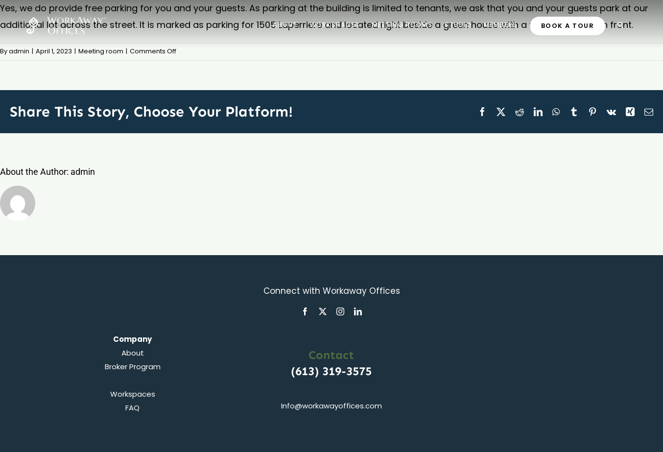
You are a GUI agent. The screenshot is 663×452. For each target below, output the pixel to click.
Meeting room (100, 51)
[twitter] (323, 311)
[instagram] (340, 311)
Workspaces (132, 394)
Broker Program (133, 366)
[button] (620, 24)
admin (19, 51)
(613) (306, 371)
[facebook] (305, 311)
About (132, 353)
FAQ (132, 408)
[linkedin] (358, 311)
